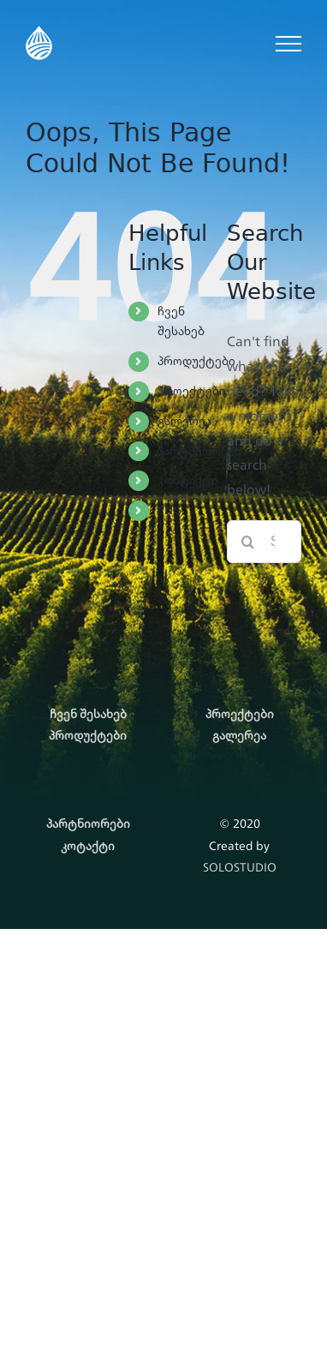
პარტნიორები (199, 450)
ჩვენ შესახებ (181, 321)
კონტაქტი (188, 479)
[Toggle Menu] (288, 43)
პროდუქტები (196, 360)
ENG (169, 509)
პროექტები (192, 390)
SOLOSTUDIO (239, 867)
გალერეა (184, 420)
